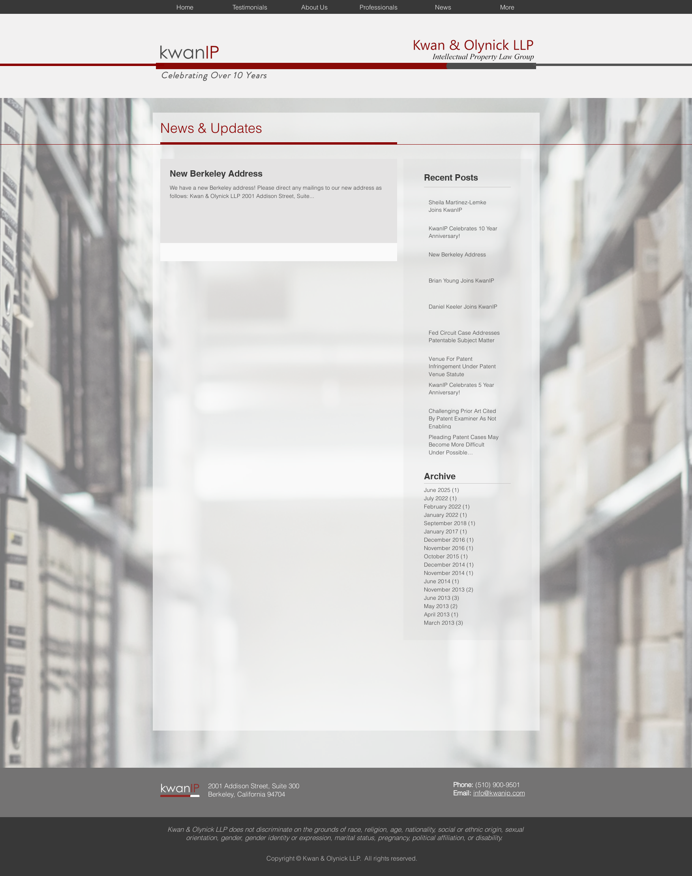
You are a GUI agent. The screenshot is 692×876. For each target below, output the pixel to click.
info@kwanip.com (499, 793)
